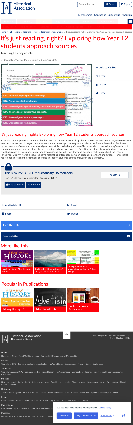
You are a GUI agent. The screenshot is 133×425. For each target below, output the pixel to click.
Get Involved (33, 356)
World (42, 416)
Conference (98, 364)
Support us (114, 15)
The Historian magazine (11, 393)
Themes (43, 393)
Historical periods (8, 382)
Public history (86, 393)
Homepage (6, 356)
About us (127, 15)
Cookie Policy (105, 408)
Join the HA (34, 185)
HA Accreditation (56, 364)
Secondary (26, 21)
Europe (35, 416)
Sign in (115, 175)
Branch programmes (51, 401)
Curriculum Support (9, 372)
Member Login (58, 356)
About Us (23, 356)
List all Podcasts (8, 416)
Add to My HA (105, 67)
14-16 (20, 382)
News (14, 356)
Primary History (9, 27)
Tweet (100, 93)
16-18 (27, 382)
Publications (107, 21)
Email (100, 76)
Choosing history (79, 382)
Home (3, 32)
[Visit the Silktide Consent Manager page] (124, 415)
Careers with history (96, 382)
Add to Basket (15, 184)
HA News (100, 27)
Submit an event (100, 393)
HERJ (89, 27)
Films (122, 382)
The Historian (45, 27)
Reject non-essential (86, 415)
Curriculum (6, 364)
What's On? (36, 401)
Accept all (64, 415)
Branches (74, 393)
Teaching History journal (95, 372)
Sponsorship (71, 401)
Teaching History (27, 27)
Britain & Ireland (23, 416)
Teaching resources (115, 372)
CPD (14, 364)
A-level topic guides (40, 382)
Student (43, 21)
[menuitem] (9, 21)
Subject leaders (40, 364)
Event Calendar (7, 401)
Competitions (70, 364)
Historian (88, 21)
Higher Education (65, 21)
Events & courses (8, 385)
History (59, 27)
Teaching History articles (52, 32)
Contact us (100, 15)
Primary (8, 21)
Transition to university (60, 382)
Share (100, 84)
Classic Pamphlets (74, 27)
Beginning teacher (25, 364)
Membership (85, 15)
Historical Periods (30, 393)
